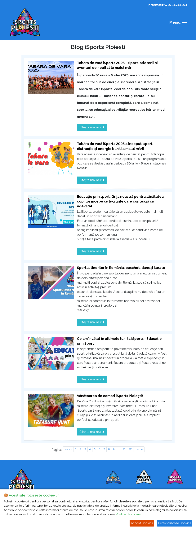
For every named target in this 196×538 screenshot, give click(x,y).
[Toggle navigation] (177, 22)
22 (130, 449)
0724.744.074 (175, 5)
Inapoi (68, 449)
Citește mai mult (92, 127)
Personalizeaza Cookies (174, 523)
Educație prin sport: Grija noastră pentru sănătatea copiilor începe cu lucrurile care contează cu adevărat (120, 201)
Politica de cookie (128, 514)
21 (124, 449)
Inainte (139, 449)
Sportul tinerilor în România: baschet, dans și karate (121, 268)
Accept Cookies (142, 523)
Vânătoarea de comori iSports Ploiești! (110, 396)
